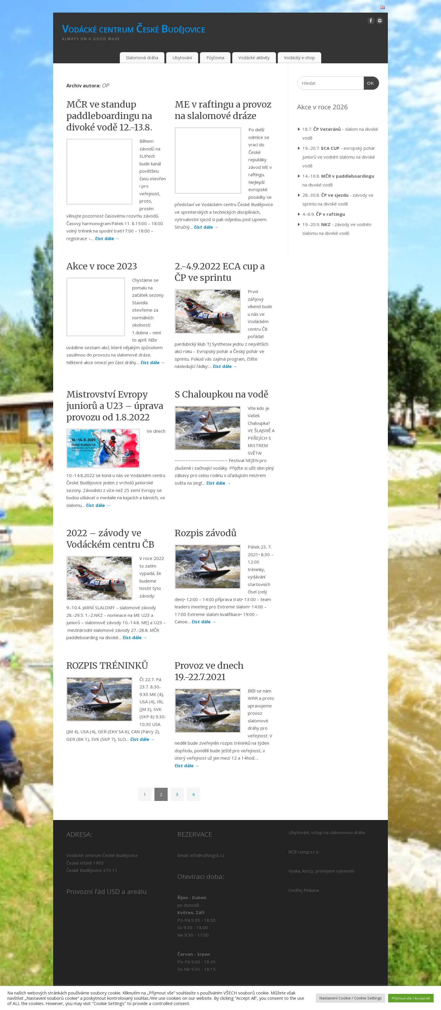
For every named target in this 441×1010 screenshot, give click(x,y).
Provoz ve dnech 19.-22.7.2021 (209, 656)
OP (105, 85)
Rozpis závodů (206, 518)
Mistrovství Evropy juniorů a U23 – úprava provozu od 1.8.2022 (114, 391)
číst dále (85, 223)
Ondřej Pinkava (303, 875)
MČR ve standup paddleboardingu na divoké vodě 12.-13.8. (109, 116)
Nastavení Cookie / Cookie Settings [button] (350, 998)
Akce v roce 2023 (101, 251)
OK (369, 82)
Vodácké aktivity (254, 57)
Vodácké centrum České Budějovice (133, 28)
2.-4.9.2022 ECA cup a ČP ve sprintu (220, 257)
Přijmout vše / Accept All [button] (411, 998)
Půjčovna (215, 57)
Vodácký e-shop (299, 57)
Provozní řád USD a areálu (106, 876)
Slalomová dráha (142, 57)
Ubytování (182, 57)
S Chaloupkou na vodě (221, 379)
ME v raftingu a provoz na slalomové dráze (223, 110)
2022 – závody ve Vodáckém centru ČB (110, 523)
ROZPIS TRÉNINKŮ (107, 650)
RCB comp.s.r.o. (303, 837)
